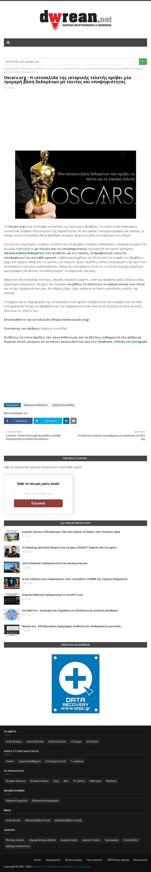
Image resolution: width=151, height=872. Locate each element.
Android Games (57, 741)
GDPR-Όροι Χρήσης (118, 860)
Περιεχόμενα (53, 860)
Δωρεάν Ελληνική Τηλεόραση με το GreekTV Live (52, 594)
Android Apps (14, 741)
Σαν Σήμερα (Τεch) (56, 761)
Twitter (119, 341)
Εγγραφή (38, 503)
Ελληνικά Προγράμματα (45, 800)
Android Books (35, 741)
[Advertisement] (75, 123)
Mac (66, 781)
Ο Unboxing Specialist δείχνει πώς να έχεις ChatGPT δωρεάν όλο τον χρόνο (69, 547)
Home (37, 860)
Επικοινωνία (140, 860)
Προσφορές (112, 840)
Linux (56, 781)
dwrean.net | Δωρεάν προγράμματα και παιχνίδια (61, 866)
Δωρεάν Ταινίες (91, 840)
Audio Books (13, 820)
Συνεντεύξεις (130, 840)
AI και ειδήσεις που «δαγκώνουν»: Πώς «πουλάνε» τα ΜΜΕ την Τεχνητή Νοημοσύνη (74, 579)
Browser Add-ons (16, 781)
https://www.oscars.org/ (70, 319)
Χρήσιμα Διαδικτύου (36, 405)
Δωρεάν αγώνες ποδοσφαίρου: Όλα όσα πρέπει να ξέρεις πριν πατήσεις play (71, 531)
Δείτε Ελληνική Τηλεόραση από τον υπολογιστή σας (54, 563)
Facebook (105, 341)
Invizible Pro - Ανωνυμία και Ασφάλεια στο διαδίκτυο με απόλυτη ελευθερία (70, 610)
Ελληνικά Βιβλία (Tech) (37, 820)
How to (10, 761)
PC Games (79, 781)
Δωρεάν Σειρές (69, 840)
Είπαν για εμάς (73, 860)
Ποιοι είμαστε (94, 860)
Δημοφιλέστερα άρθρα (42, 840)
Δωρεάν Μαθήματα (30, 761)
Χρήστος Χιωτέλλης (33, 68)
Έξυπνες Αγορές (15, 840)
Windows (111, 781)
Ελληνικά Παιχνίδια (16, 800)
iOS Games (92, 741)
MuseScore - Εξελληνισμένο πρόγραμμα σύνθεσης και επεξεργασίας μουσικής (71, 626)
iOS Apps (76, 741)
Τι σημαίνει (77, 761)
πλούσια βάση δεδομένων (24, 253)
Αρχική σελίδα (12, 68)
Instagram (139, 341)
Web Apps (95, 781)
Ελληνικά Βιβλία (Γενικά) (68, 820)
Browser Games (39, 781)
